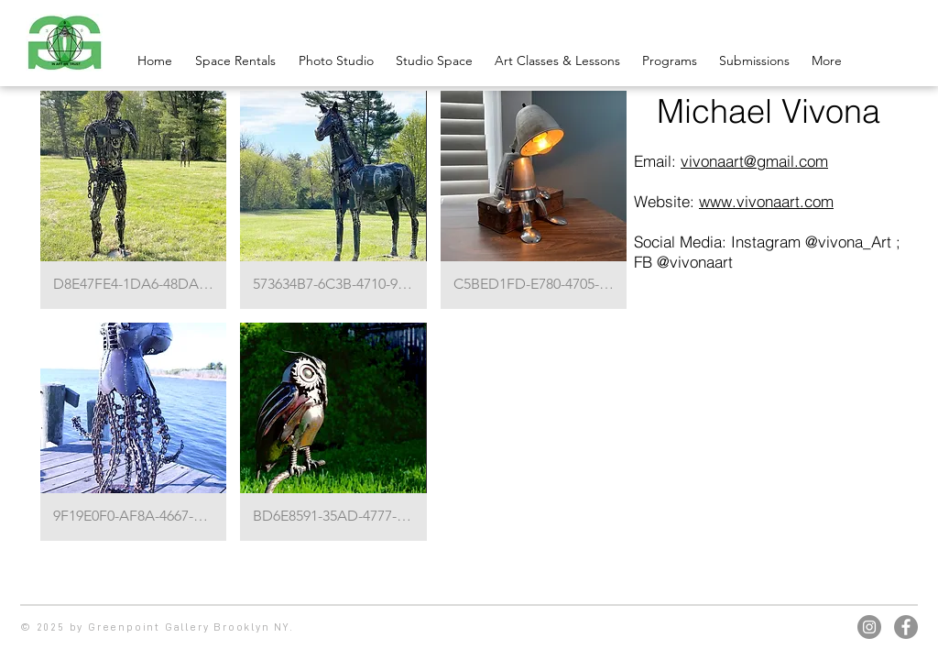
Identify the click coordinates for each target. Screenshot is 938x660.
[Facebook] (906, 627)
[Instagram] (869, 627)
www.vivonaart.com (766, 201)
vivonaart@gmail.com (754, 160)
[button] (133, 200)
